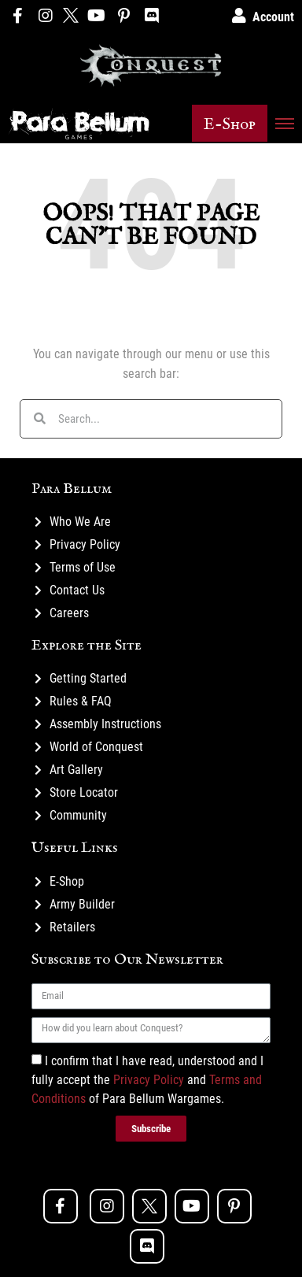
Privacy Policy (148, 1079)
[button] (229, 123)
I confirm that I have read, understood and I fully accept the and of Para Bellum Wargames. (147, 1079)
